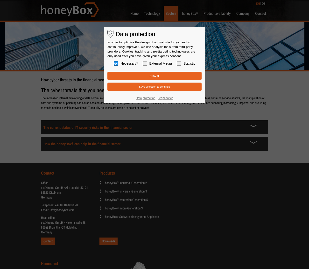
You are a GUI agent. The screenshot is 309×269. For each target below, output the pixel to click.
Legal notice (165, 98)
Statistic (186, 63)
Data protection (145, 98)
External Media (157, 63)
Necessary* (126, 63)
